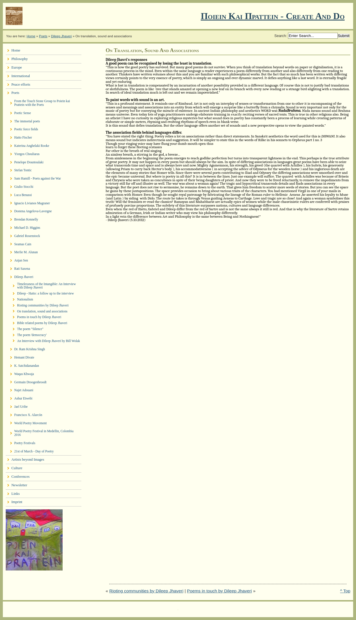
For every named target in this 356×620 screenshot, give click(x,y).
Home (30, 36)
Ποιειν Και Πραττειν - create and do (273, 16)
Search (280, 36)
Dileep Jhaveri (61, 36)
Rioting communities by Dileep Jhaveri (146, 590)
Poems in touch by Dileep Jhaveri (219, 590)
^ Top (345, 590)
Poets (43, 36)
